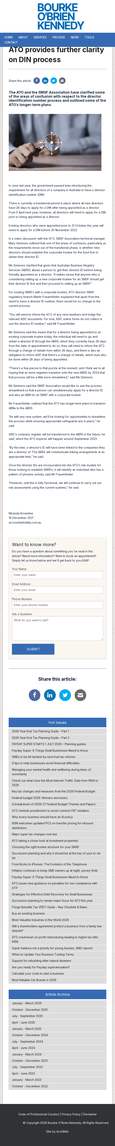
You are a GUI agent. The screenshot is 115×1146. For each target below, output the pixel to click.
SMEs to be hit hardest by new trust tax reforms (43, 757)
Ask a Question (57, 626)
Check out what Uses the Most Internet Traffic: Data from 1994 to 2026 (55, 783)
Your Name (57, 573)
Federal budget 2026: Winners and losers (40, 798)
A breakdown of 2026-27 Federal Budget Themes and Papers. (54, 804)
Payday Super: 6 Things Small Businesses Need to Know (50, 750)
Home (8, 37)
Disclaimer (90, 1114)
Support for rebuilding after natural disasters (41, 960)
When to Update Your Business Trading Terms (43, 954)
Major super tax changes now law (34, 834)
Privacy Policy (71, 1114)
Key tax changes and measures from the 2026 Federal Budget (53, 791)
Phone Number (57, 603)
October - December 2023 (30, 1060)
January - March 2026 (27, 1003)
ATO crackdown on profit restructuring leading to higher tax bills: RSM (55, 939)
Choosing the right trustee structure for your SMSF (45, 847)
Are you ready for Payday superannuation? (41, 967)
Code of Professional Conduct (38, 1114)
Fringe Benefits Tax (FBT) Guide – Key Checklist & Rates (49, 907)
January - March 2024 (27, 1054)
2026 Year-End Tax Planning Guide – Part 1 (40, 731)
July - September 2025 (27, 1016)
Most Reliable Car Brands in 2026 (34, 980)
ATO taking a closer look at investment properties (45, 840)
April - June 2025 (23, 1022)
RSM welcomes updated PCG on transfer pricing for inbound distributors (52, 825)
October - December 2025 (30, 1009)
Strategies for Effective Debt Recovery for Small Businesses (52, 894)
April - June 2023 (23, 1073)
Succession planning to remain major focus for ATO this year (52, 900)
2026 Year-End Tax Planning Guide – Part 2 (40, 737)
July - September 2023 (27, 1067)
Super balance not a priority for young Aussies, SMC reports (52, 948)
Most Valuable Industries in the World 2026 (40, 920)
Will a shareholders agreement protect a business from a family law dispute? (57, 928)
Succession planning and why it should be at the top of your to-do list (56, 855)
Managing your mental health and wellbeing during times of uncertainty (51, 772)
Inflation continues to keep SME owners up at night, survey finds (55, 870)
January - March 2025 (26, 1028)
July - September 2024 (27, 1041)
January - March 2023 (26, 1079)
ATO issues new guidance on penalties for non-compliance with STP (54, 886)
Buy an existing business (28, 913)
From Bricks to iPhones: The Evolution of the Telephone (49, 864)
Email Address (57, 588)
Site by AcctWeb (57, 1131)
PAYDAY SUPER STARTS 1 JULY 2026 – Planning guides (49, 744)
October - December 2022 (30, 1086)
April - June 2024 (23, 1048)
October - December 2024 (30, 1035)
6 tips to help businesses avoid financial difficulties (46, 763)
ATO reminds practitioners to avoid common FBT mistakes (50, 810)
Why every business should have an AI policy (42, 817)
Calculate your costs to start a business (38, 973)
